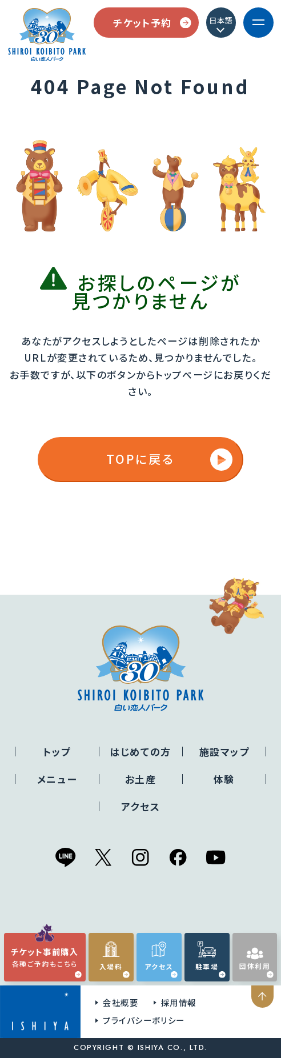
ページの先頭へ (264, 996)
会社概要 (120, 1002)
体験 (224, 779)
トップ (57, 751)
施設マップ (224, 751)
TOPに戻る (169, 459)
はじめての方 (140, 751)
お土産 (140, 779)
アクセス (140, 806)
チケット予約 (152, 22)
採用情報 (178, 1002)
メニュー (57, 779)
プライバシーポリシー (144, 1020)
